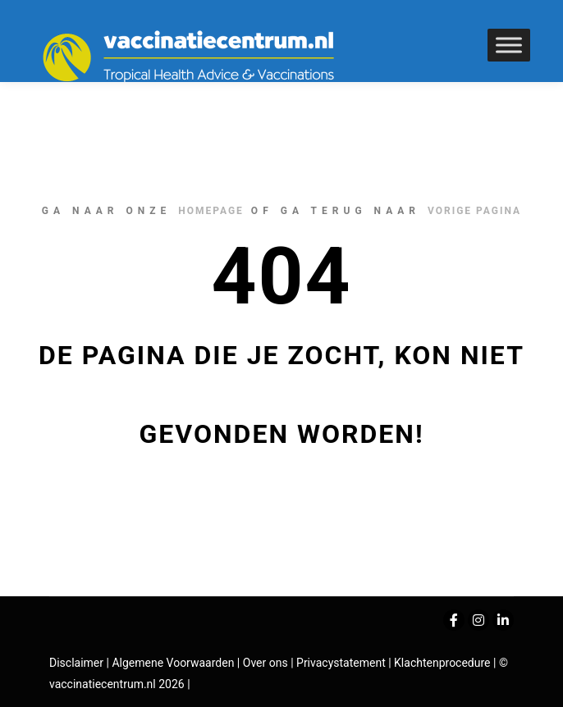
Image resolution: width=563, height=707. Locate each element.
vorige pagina (474, 211)
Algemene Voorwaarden (173, 662)
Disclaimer (76, 662)
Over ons (267, 662)
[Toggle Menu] (509, 44)
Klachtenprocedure (442, 662)
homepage (211, 211)
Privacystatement (342, 662)
